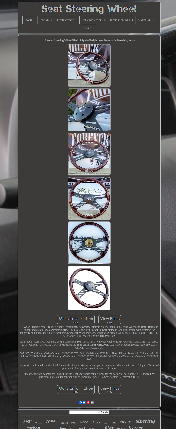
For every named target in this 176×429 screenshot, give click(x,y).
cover (51, 421)
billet (106, 423)
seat (27, 421)
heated (64, 422)
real (73, 422)
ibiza (113, 422)
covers (126, 421)
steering (145, 421)
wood (84, 422)
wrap (38, 422)
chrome (96, 422)
